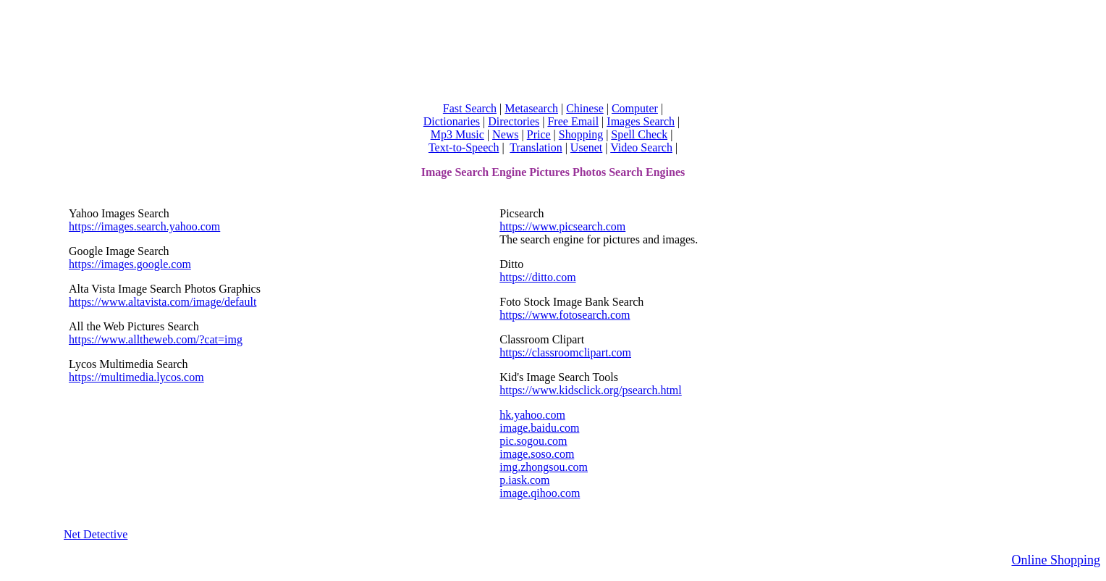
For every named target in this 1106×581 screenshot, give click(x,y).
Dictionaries (451, 121)
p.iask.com (524, 480)
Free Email (573, 121)
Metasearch (531, 108)
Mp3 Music (457, 134)
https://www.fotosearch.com (564, 315)
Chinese (585, 108)
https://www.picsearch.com (562, 226)
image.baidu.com (539, 428)
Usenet (586, 147)
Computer (635, 108)
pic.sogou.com (533, 441)
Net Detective (95, 534)
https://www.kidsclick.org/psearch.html (590, 390)
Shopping (581, 134)
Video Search (641, 147)
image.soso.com (536, 454)
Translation (536, 147)
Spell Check (639, 134)
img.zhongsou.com (543, 467)
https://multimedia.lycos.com (136, 377)
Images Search (641, 121)
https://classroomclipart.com (565, 352)
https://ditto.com (537, 277)
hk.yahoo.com (532, 415)
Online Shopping (1055, 560)
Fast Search (470, 108)
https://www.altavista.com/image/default (162, 302)
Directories (513, 121)
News (505, 134)
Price (539, 134)
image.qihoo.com (539, 493)
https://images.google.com (130, 264)
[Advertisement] (553, 47)
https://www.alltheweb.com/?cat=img (155, 339)
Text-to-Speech (464, 147)
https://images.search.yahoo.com (144, 226)
